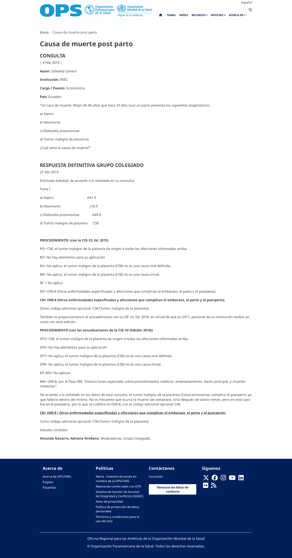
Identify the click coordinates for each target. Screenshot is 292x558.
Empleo (48, 482)
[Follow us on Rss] (213, 486)
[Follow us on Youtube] (232, 479)
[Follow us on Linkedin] (241, 479)
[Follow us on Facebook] (215, 479)
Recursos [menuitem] (198, 15)
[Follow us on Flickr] (205, 486)
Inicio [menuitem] (160, 16)
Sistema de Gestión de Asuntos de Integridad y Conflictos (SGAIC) (119, 494)
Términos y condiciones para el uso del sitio (117, 519)
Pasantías (49, 487)
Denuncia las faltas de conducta (172, 489)
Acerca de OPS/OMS (57, 476)
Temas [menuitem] (171, 15)
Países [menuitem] (183, 15)
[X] (206, 479)
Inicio (44, 32)
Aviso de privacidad (109, 501)
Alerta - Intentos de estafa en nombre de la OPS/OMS (116, 478)
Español (246, 2)
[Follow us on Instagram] (223, 479)
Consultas (156, 476)
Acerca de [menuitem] (236, 15)
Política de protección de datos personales (117, 509)
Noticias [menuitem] (217, 15)
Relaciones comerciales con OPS (118, 486)
